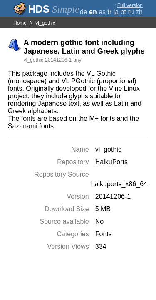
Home (20, 23)
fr (109, 11)
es (102, 11)
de (83, 11)
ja (116, 11)
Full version (130, 5)
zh (139, 11)
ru (131, 11)
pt (123, 11)
